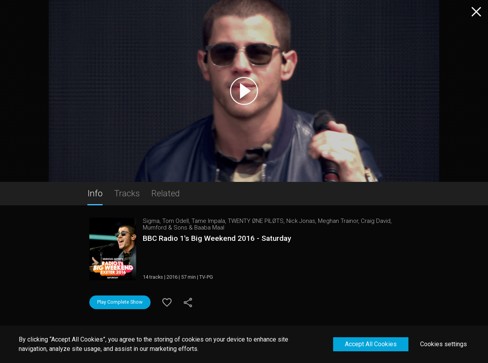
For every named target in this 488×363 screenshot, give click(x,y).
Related (165, 193)
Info (95, 193)
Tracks (127, 193)
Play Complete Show (120, 302)
